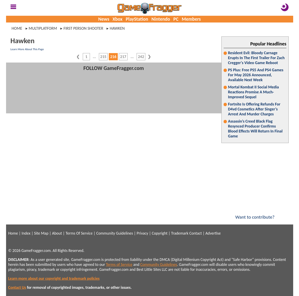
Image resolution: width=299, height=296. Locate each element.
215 (103, 56)
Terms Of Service (78, 233)
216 (113, 56)
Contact (195, 233)
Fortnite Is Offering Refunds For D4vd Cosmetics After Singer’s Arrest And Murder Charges (254, 109)
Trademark (179, 233)
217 (123, 56)
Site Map (41, 233)
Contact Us (17, 287)
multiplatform (43, 28)
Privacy (142, 233)
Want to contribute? (255, 214)
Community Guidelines (114, 233)
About (57, 233)
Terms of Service (119, 264)
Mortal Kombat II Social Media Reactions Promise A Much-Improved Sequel (253, 92)
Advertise (213, 233)
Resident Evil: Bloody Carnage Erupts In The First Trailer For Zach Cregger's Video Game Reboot (256, 57)
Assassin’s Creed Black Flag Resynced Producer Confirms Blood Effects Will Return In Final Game (255, 129)
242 (141, 56)
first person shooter (83, 28)
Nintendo (160, 19)
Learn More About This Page (27, 49)
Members (191, 19)
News (103, 19)
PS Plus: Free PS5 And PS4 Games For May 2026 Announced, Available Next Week (256, 74)
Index (26, 233)
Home (17, 28)
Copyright (160, 233)
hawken (117, 28)
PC (176, 19)
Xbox (117, 19)
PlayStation (137, 19)
